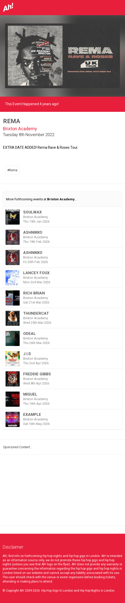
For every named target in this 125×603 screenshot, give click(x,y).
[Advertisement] (62, 490)
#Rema (12, 170)
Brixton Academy (20, 128)
